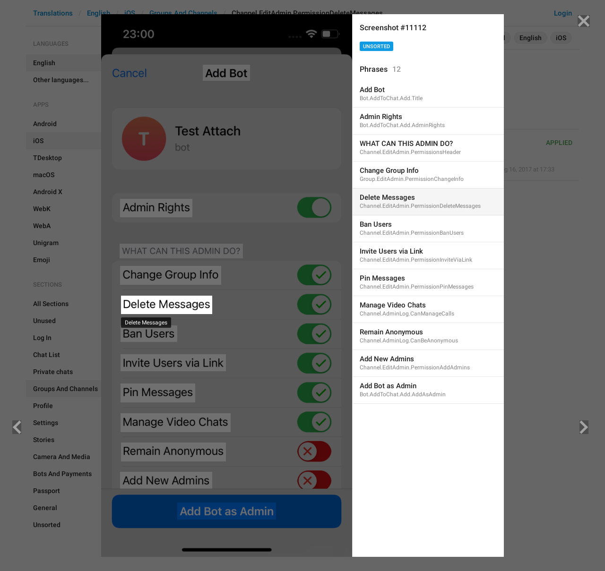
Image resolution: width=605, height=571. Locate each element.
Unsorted (376, 46)
